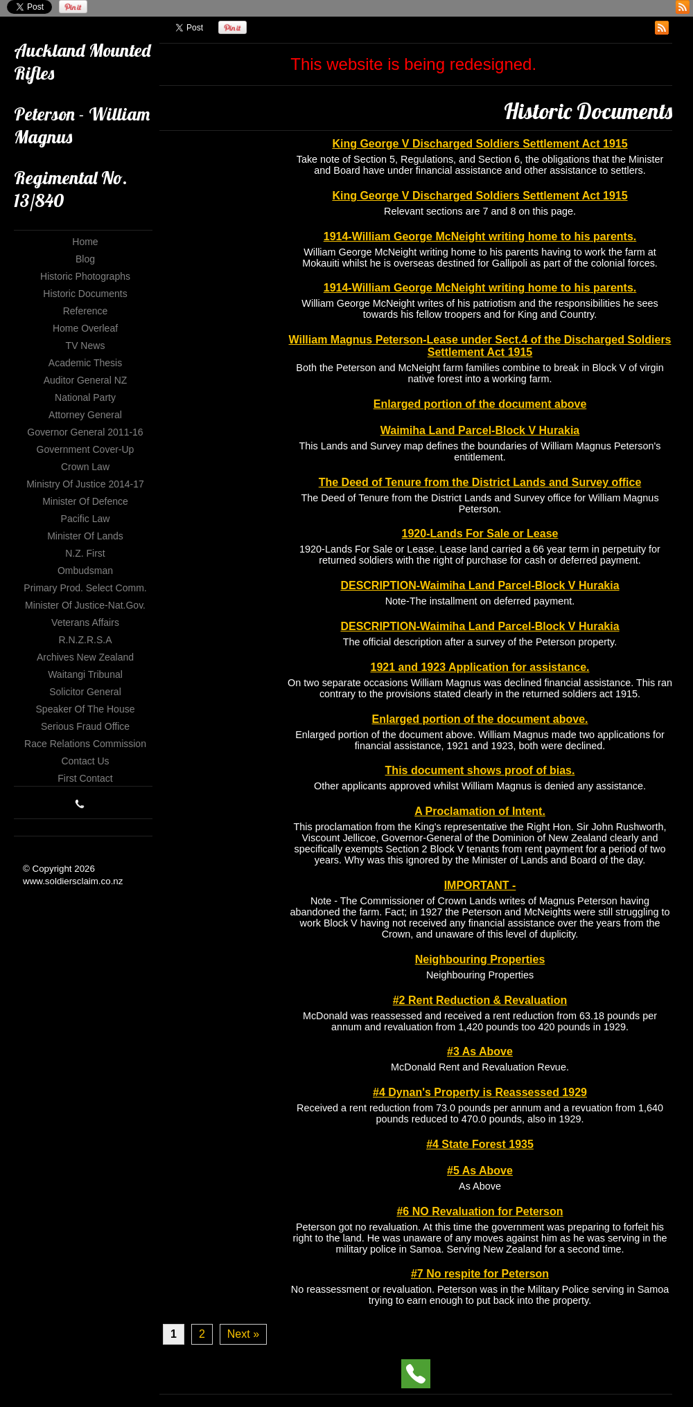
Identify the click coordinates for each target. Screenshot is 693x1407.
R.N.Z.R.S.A (85, 639)
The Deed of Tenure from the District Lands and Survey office (480, 482)
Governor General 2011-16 (85, 432)
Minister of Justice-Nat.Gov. (85, 605)
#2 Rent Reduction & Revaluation (480, 1000)
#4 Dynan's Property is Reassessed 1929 (480, 1092)
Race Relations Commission (85, 743)
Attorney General (85, 414)
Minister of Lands (85, 535)
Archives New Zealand (85, 657)
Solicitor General (85, 691)
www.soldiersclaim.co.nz (73, 881)
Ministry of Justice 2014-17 (85, 484)
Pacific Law (85, 518)
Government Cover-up (85, 449)
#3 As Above (480, 1051)
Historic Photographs (85, 276)
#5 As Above (480, 1170)
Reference (85, 310)
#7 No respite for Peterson (480, 1274)
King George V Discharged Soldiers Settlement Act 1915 (479, 144)
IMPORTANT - (480, 885)
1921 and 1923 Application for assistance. (480, 667)
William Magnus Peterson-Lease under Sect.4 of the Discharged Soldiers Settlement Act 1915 (480, 346)
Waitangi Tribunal (85, 674)
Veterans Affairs (85, 622)
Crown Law (85, 466)
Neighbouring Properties (480, 959)
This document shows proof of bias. (480, 770)
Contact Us (85, 761)
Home (85, 241)
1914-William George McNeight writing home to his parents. (480, 236)
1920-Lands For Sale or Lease (480, 533)
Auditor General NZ (86, 380)
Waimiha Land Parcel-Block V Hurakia (480, 430)
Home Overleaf (85, 328)
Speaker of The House (85, 709)
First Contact (85, 778)
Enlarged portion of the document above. (479, 719)
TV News (85, 345)
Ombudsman (85, 570)
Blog (85, 259)
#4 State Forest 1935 (480, 1144)
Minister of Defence (85, 501)
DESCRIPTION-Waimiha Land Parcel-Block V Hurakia (479, 585)
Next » (243, 1334)
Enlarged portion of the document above (480, 404)
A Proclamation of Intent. (479, 811)
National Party (85, 397)
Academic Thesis (85, 362)
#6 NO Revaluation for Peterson (479, 1211)
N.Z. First (85, 553)
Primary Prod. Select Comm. (85, 587)
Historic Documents (85, 293)
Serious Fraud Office (85, 726)
